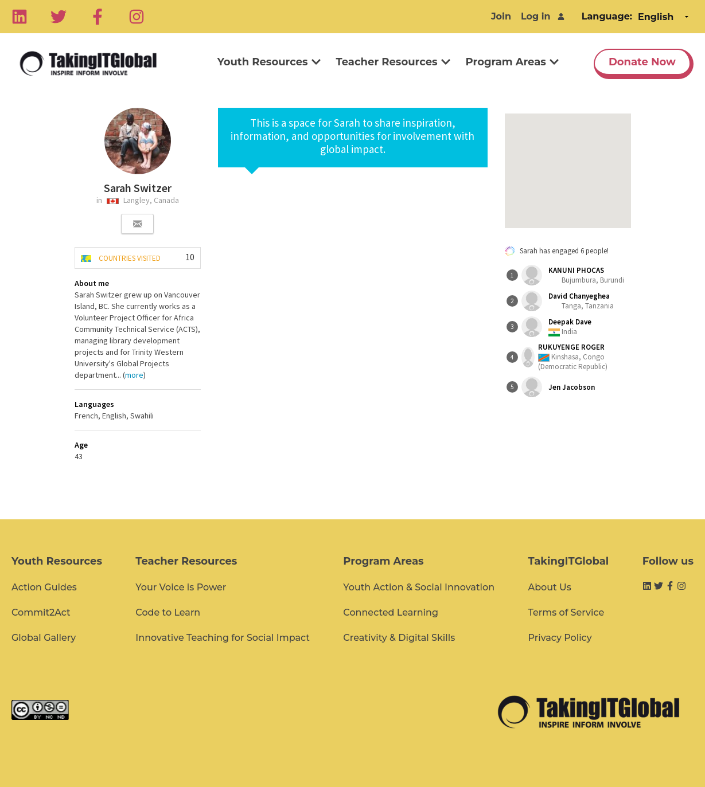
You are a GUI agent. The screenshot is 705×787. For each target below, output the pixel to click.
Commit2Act (41, 612)
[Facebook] (97, 17)
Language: (607, 16)
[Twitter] (58, 17)
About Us (549, 587)
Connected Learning (390, 612)
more (134, 375)
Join (501, 16)
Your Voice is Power (180, 587)
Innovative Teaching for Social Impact (222, 637)
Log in (536, 16)
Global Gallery (43, 637)
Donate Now (642, 62)
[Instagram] (136, 17)
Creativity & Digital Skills (399, 637)
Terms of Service (566, 612)
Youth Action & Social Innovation (418, 587)
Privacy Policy (559, 637)
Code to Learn (167, 612)
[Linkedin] (19, 17)
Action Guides (44, 587)
